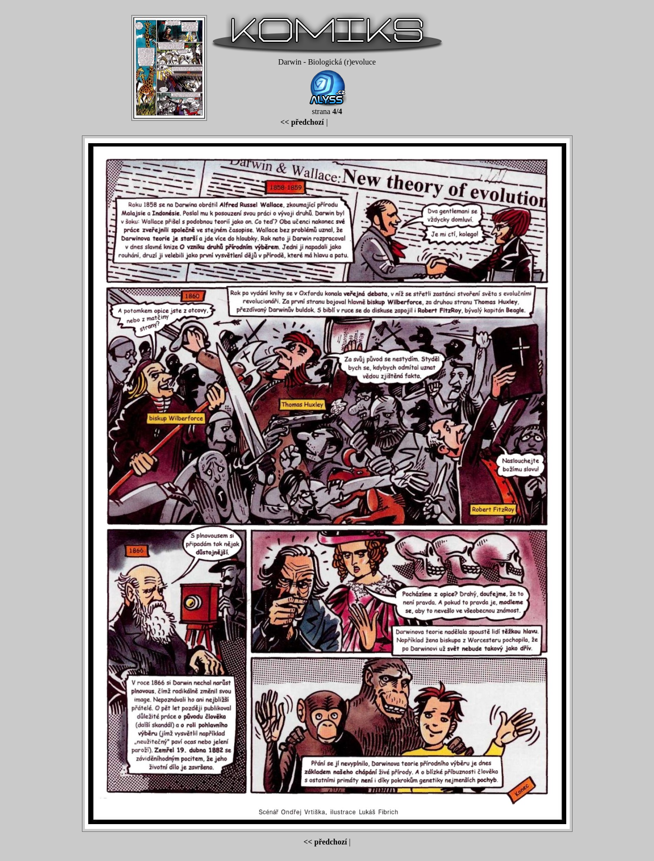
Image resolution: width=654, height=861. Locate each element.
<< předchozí (302, 122)
